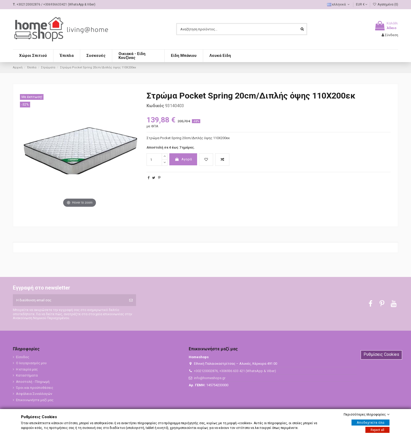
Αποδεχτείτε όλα (370, 422)
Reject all (377, 430)
